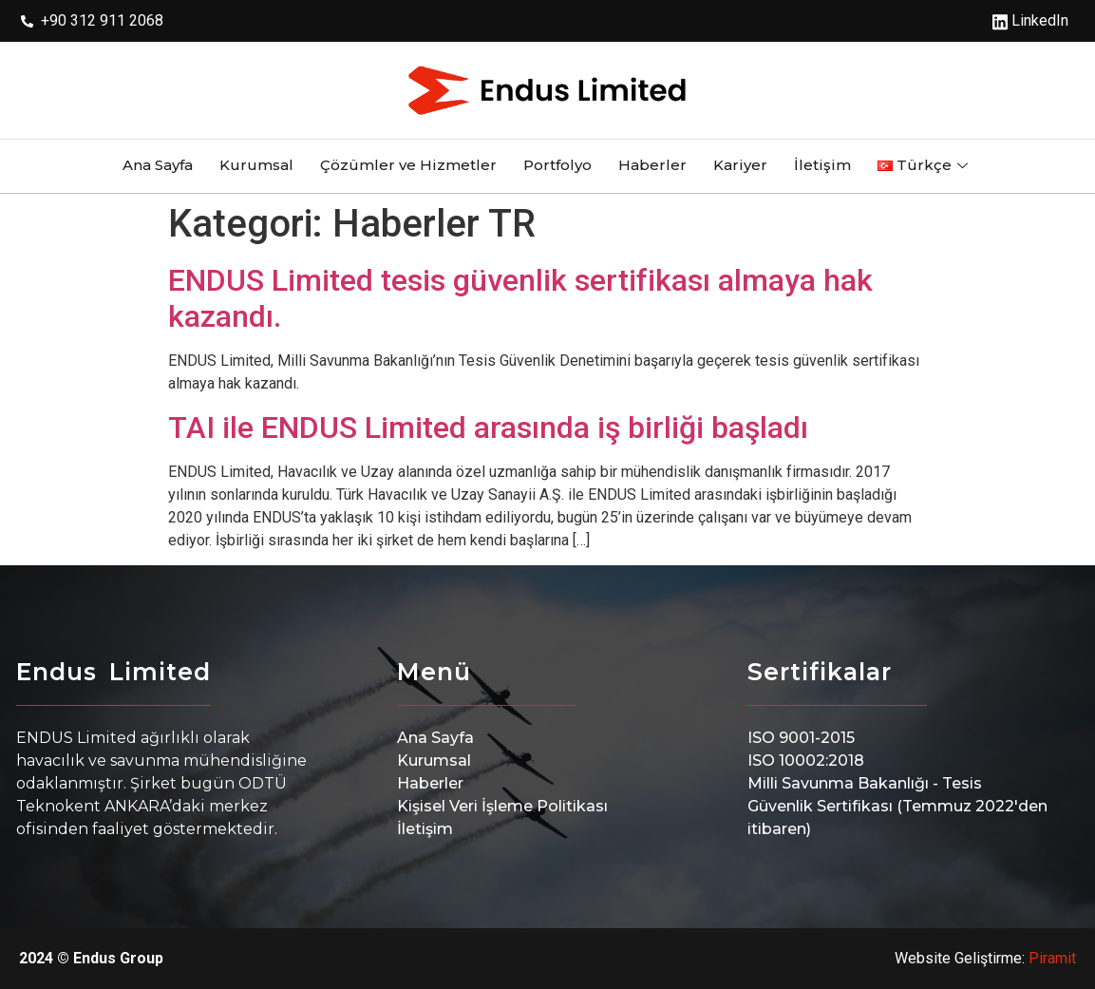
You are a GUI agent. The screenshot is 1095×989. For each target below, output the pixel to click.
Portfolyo (557, 165)
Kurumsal (256, 165)
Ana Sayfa (158, 165)
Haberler (652, 165)
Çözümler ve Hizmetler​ (408, 165)
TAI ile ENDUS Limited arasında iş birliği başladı (488, 427)
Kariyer (740, 165)
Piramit (1052, 958)
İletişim (822, 165)
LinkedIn (1030, 20)
